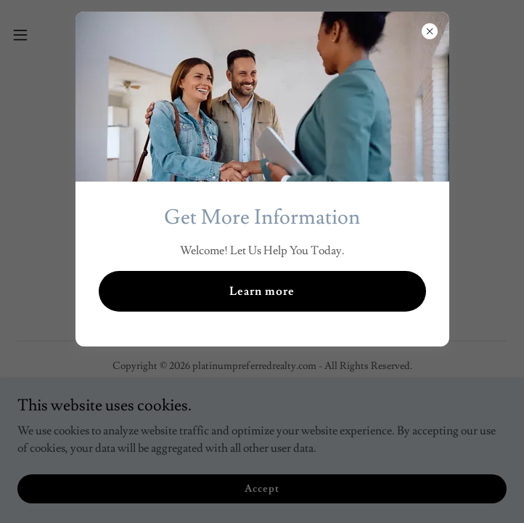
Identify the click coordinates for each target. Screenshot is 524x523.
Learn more (262, 291)
